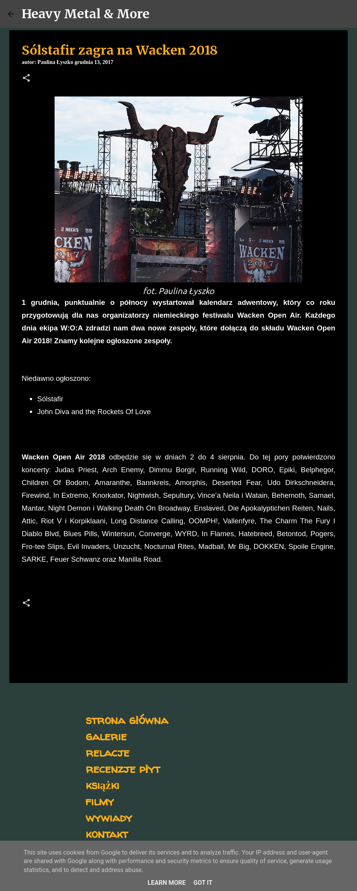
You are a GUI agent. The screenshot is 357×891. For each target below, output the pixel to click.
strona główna (127, 720)
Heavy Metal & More (85, 14)
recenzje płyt (123, 768)
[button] (26, 78)
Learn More (166, 882)
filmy (100, 801)
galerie (106, 736)
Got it (202, 882)
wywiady (109, 817)
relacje (107, 752)
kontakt (107, 833)
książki (102, 785)
